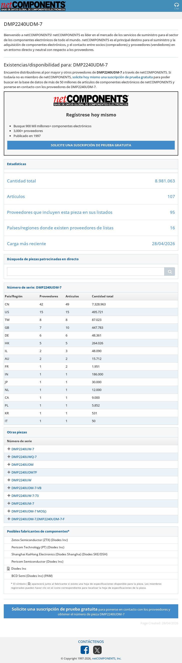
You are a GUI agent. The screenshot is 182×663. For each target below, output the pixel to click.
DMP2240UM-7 (18, 503)
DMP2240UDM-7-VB (22, 488)
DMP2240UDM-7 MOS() (24, 511)
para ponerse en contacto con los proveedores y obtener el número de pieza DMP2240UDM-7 (91, 611)
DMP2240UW (17, 480)
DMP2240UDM (18, 464)
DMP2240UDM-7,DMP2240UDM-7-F (33, 519)
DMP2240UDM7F (20, 472)
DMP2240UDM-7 (19, 304)
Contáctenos (91, 641)
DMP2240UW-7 (18, 449)
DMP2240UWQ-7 (19, 456)
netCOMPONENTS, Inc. (106, 658)
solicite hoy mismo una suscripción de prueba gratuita (112, 77)
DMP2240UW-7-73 (20, 495)
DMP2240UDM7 (19, 382)
